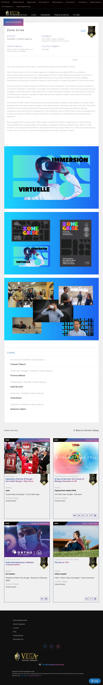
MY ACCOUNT (32, 22)
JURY (33, 15)
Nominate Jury (18, 639)
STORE (76, 15)
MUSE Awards (18, 2)
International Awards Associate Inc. (30, 675)
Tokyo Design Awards (23, 6)
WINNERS (45, 15)
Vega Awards (31, 2)
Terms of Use (59, 673)
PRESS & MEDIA (61, 15)
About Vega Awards (20, 620)
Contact (16, 628)
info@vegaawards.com (53, 664)
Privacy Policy (68, 673)
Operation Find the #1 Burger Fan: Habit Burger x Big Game (19, 480)
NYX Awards (44, 2)
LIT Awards (82, 2)
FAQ (14, 632)
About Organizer (19, 624)
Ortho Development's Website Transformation (20, 563)
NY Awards (70, 2)
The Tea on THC (62, 562)
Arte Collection (7, 6)
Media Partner (18, 635)
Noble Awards (95, 2)
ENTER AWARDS (13, 22)
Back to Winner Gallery (86, 430)
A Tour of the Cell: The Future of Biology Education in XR (69, 480)
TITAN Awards (57, 2)
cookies (81, 673)
